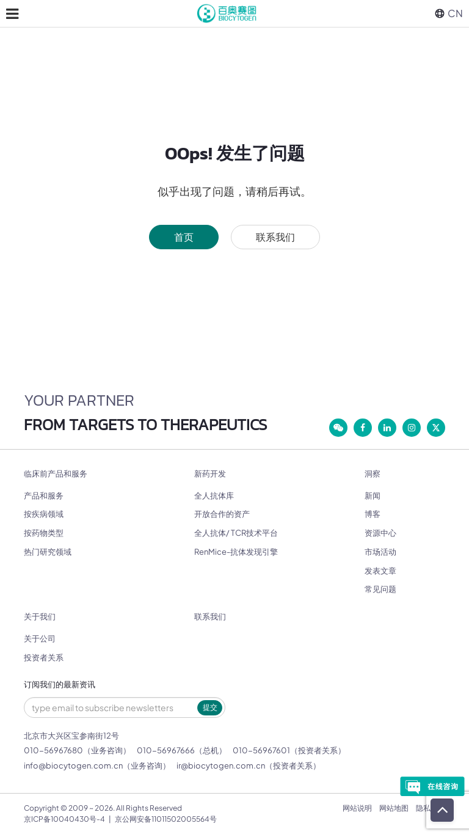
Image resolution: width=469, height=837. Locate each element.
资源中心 (380, 533)
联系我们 (275, 236)
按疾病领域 (44, 514)
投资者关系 (44, 657)
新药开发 (210, 474)
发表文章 (380, 571)
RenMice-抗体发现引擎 (236, 552)
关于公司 (40, 638)
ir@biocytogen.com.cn (220, 765)
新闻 (372, 495)
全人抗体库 (214, 495)
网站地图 (394, 808)
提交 (210, 707)
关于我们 (40, 617)
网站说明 (357, 808)
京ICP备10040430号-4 (64, 819)
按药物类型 (44, 533)
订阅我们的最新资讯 (59, 684)
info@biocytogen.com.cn (73, 765)
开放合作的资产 (222, 514)
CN (449, 13)
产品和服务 (44, 495)
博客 (372, 514)
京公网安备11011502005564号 (166, 819)
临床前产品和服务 (55, 474)
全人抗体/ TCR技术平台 (236, 533)
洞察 (372, 474)
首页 (184, 236)
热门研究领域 (47, 552)
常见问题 (380, 589)
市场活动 (380, 552)
